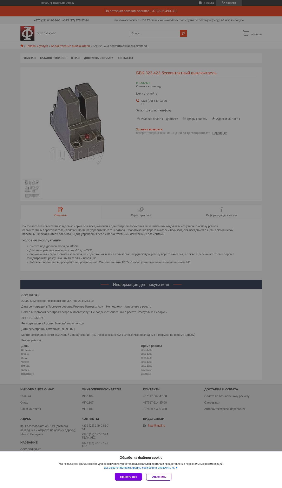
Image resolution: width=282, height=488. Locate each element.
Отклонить (159, 476)
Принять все (128, 476)
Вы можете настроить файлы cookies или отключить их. (139, 467)
